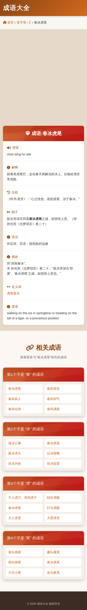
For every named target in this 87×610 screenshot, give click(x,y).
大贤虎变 (53, 518)
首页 (8, 22)
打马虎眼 (53, 508)
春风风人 (14, 399)
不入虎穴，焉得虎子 (22, 497)
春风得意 (53, 388)
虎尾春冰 (13, 293)
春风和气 (53, 399)
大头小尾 (14, 572)
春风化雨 (14, 409)
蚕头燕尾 (14, 552)
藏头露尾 (53, 552)
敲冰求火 (14, 453)
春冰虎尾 (14, 388)
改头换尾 (53, 572)
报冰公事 (14, 443)
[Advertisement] (43, 80)
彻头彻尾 (14, 562)
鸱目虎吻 (53, 497)
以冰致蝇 (53, 453)
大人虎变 (14, 518)
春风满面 (53, 409)
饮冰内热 (14, 463)
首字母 (21, 22)
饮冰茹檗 (53, 463)
